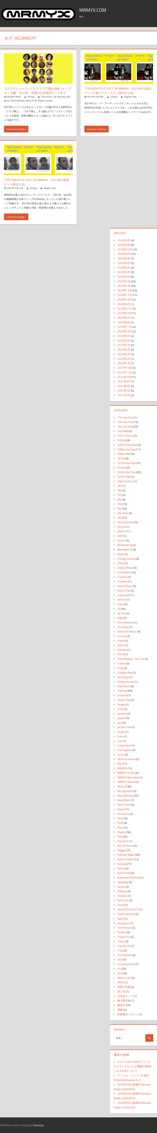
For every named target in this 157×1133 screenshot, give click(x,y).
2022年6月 (123, 349)
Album (121, 531)
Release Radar (126, 854)
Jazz (119, 722)
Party (28, 100)
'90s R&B (122, 431)
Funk (120, 668)
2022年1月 (123, 363)
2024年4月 (123, 304)
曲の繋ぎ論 (123, 1000)
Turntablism (124, 955)
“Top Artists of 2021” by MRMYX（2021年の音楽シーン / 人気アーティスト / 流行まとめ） (118, 90)
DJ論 (120, 618)
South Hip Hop (126, 914)
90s (119, 517)
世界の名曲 (123, 987)
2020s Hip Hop (126, 472)
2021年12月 (124, 367)
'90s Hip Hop (125, 426)
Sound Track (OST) (128, 909)
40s (119, 490)
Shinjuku (122, 895)
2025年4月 (123, 272)
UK (119, 959)
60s (119, 499)
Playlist (41, 100)
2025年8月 (123, 258)
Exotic (120, 645)
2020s (121, 467)
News (120, 809)
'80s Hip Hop (125, 422)
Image (121, 704)
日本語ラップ (125, 996)
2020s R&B (124, 476)
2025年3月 (123, 276)
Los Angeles (124, 750)
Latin (120, 736)
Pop (134, 96)
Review (121, 864)
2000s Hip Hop (126, 449)
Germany (123, 677)
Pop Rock (122, 841)
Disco (120, 604)
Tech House (124, 927)
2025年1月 (123, 286)
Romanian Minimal (128, 877)
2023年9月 (123, 317)
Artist (120, 540)
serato (49, 100)
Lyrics (120, 754)
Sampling (122, 882)
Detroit (121, 599)
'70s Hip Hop (125, 417)
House (121, 695)
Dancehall (123, 595)
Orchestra (123, 814)
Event (120, 640)
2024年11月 (124, 295)
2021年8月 (123, 386)
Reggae (121, 850)
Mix (68, 96)
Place (120, 827)
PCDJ (34, 100)
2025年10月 (124, 249)
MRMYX (122, 768)
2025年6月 (123, 263)
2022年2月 (123, 358)
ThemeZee (38, 1125)
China (120, 563)
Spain (120, 918)
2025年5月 (123, 267)
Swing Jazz (123, 923)
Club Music (47, 96)
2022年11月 (124, 326)
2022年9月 (123, 336)
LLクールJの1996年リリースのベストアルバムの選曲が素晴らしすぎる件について (133, 1066)
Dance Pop (123, 590)
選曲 (120, 1009)
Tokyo (121, 941)
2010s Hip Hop (126, 463)
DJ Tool (121, 613)
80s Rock (122, 513)
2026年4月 (123, 240)
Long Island (124, 745)
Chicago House (126, 558)
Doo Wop (122, 627)
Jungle (121, 731)
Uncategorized (126, 964)
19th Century (125, 435)
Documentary (125, 622)
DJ (55, 96)
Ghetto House (125, 681)
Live (119, 741)
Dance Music (124, 586)
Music (7, 100)
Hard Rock (123, 686)
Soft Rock (123, 900)
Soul (120, 905)
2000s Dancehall (127, 445)
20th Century (125, 481)
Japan (120, 718)
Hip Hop (61, 96)
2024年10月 (124, 299)
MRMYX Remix (126, 782)
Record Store (125, 845)
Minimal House (126, 759)
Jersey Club (124, 727)
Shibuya (122, 891)
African (121, 526)
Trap (120, 950)
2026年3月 (123, 245)
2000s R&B (124, 454)
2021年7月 (123, 390)
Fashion (122, 650)
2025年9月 (123, 254)
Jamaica (122, 713)
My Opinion (124, 791)
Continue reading (15, 129)
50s (119, 495)
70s (119, 504)
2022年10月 (124, 331)
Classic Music (125, 567)
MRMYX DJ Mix (126, 773)
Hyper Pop (123, 700)
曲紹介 (121, 1005)
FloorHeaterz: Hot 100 (130, 659)
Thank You (123, 937)
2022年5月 (123, 354)
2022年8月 (123, 340)
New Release (17, 100)
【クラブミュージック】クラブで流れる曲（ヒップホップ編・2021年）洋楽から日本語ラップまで (38, 90)
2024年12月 (124, 290)
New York (123, 804)
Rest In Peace (125, 859)
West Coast (124, 978)
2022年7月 (123, 345)
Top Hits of (123, 946)
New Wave (123, 800)
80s (119, 508)
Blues (120, 554)
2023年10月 (124, 313)
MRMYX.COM (94, 10)
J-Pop (120, 709)
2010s (121, 458)
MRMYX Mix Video (128, 777)
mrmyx (30, 96)
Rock (120, 868)
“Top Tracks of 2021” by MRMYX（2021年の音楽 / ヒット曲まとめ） (38, 182)
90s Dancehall (125, 522)
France (121, 663)
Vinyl (120, 973)
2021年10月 (124, 377)
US (119, 968)
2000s (121, 440)
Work (120, 982)
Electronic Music (127, 631)
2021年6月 (123, 395)
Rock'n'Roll (123, 873)
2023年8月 (123, 322)
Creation (122, 581)
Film (120, 654)
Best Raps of (124, 549)
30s (119, 486)
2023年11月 (124, 308)
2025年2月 (123, 281)
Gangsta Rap (124, 672)
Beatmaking (124, 545)
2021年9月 (123, 381)
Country (122, 577)
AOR (120, 536)
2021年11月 (124, 372)
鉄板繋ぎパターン (127, 1014)
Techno (121, 932)
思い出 (121, 991)
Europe (121, 636)
